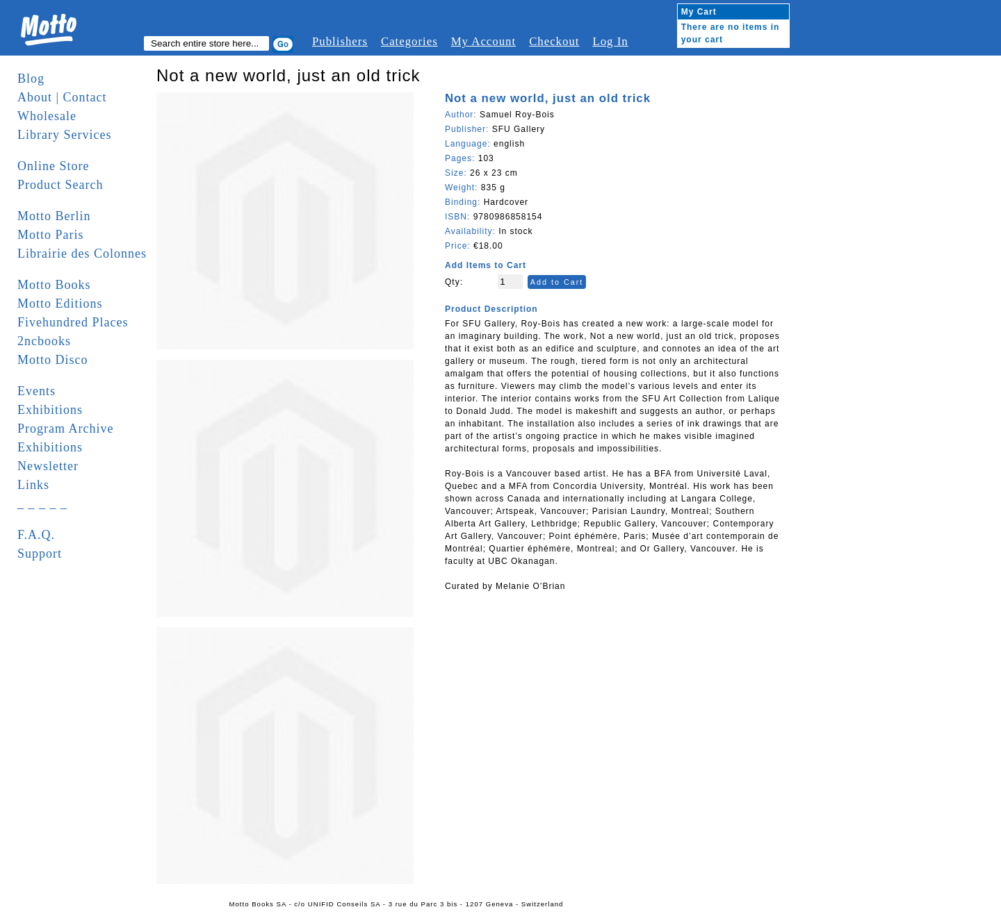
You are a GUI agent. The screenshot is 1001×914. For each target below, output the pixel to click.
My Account (483, 41)
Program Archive (65, 428)
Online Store (53, 166)
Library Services (64, 135)
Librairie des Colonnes (82, 253)
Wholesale (46, 116)
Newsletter (48, 466)
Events (36, 391)
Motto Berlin (54, 216)
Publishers (340, 41)
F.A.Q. (36, 535)
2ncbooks (44, 341)
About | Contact (62, 97)
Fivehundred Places (72, 322)
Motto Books (54, 285)
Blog (30, 78)
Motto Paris (50, 235)
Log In (610, 41)
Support (39, 553)
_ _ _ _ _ (42, 503)
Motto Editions (60, 303)
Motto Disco (52, 360)
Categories (409, 41)
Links (33, 485)
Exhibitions (50, 410)
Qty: (454, 282)
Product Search (60, 185)
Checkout (554, 41)
